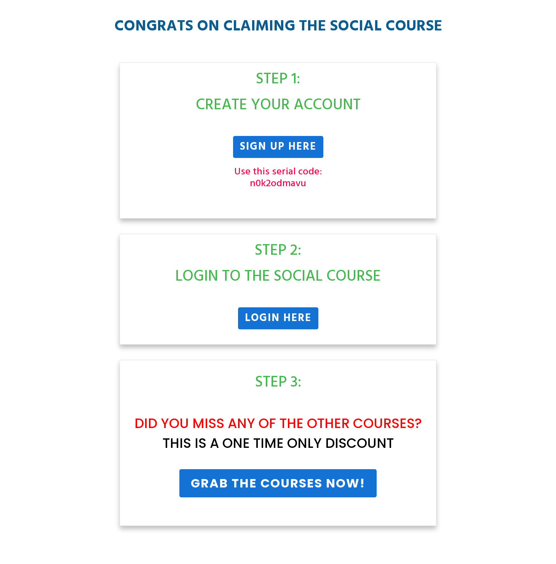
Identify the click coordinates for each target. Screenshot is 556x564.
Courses (384, 423)
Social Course (386, 26)
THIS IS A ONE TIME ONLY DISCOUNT (278, 443)
